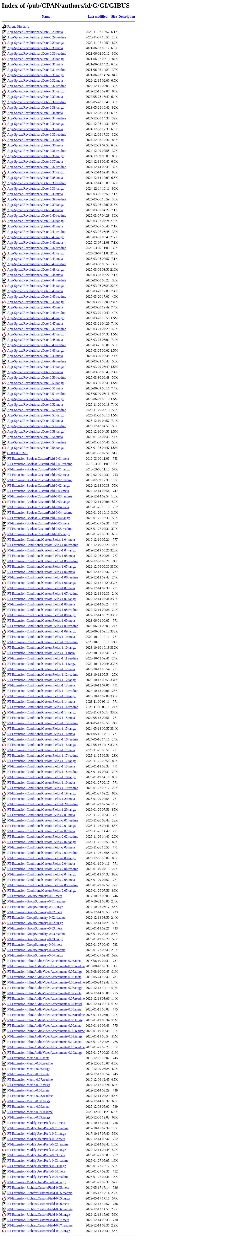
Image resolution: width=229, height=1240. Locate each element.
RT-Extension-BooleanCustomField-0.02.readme (39, 480)
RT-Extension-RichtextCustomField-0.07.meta (38, 1220)
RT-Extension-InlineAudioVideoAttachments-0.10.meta (44, 1042)
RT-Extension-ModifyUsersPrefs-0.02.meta (36, 1139)
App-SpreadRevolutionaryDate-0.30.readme (36, 53)
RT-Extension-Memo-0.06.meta (28, 1058)
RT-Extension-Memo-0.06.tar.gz (28, 1069)
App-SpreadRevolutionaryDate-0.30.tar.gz (35, 59)
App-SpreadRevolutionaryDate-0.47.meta (35, 323)
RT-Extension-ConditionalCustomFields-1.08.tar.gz (41, 615)
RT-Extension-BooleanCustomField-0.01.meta (38, 458)
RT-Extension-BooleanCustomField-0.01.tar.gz (38, 469)
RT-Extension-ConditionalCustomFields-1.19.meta (41, 782)
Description (127, 16)
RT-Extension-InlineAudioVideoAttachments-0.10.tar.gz (44, 1052)
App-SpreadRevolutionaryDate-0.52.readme (36, 410)
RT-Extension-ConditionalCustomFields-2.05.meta (41, 880)
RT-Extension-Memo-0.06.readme (30, 1063)
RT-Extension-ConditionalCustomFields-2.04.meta (41, 863)
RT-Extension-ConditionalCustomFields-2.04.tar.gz (41, 874)
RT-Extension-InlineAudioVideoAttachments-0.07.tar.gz (44, 1004)
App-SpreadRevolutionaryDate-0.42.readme (36, 248)
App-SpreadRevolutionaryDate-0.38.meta (35, 177)
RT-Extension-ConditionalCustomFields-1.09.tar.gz (41, 631)
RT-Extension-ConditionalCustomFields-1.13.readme (42, 690)
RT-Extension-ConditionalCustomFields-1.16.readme (42, 739)
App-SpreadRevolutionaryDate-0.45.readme (36, 296)
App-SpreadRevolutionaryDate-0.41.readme (36, 231)
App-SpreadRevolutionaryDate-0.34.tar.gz (35, 123)
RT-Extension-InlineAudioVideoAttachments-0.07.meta (44, 993)
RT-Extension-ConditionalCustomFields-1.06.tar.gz (41, 582)
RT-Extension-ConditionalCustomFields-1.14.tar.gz (41, 712)
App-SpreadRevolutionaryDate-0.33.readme (36, 102)
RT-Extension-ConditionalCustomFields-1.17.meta (41, 750)
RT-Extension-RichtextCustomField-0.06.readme (39, 1209)
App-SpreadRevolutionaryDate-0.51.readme (36, 393)
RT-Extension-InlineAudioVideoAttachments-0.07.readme (46, 998)
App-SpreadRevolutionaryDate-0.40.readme (36, 215)
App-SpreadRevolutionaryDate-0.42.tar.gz (35, 253)
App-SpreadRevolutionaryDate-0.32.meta (35, 80)
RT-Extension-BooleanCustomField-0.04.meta (38, 507)
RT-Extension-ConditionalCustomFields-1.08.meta (41, 604)
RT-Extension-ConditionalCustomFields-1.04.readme (42, 545)
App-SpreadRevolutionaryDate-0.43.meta (35, 258)
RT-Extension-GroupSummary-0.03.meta (34, 928)
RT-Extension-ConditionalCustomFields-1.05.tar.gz (41, 566)
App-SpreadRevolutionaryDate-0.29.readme (36, 37)
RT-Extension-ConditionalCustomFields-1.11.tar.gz (41, 663)
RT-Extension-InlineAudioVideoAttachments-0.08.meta (44, 1009)
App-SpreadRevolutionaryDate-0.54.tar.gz (35, 447)
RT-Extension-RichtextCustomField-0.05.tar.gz (38, 1198)
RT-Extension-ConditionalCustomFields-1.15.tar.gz (41, 728)
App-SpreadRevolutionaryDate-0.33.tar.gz (35, 107)
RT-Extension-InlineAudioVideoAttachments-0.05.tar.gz (44, 971)
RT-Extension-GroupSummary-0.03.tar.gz (35, 939)
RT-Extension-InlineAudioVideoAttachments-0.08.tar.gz (44, 1020)
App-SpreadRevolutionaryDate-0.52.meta (35, 404)
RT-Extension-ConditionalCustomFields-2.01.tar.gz (41, 825)
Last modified (98, 16)
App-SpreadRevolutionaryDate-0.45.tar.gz (35, 302)
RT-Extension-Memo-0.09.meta (28, 1106)
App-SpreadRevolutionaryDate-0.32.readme (36, 86)
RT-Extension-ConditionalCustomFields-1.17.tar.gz (41, 761)
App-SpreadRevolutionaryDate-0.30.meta (35, 48)
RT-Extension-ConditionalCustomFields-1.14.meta (41, 701)
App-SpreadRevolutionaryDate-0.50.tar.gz (35, 383)
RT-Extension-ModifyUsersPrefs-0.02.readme (37, 1144)
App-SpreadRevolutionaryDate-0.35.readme (36, 134)
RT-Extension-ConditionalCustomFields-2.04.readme (42, 869)
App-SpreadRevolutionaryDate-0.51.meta (35, 388)
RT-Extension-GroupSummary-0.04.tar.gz (35, 955)
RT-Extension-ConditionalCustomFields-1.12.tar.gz (41, 680)
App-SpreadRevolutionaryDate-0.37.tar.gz (35, 172)
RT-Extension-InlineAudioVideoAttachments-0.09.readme (46, 1031)
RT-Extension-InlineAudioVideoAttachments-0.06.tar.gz (44, 988)
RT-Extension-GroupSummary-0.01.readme (36, 901)
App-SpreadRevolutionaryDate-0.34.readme (36, 118)
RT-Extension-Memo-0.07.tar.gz (28, 1085)
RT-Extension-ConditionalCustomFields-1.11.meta (41, 653)
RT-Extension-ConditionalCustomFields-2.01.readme (42, 820)
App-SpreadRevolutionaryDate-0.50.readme (36, 377)
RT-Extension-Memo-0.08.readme (30, 1096)
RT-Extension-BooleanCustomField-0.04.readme (39, 512)
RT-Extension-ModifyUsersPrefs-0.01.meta (36, 1123)
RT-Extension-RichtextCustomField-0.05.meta (38, 1187)
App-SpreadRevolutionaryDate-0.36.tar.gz (35, 156)
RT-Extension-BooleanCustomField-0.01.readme (39, 464)
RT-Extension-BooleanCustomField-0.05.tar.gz (38, 534)
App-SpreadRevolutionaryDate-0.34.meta (35, 113)
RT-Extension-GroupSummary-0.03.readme (36, 934)
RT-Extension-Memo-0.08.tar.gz (28, 1101)
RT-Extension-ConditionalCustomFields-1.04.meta (41, 539)
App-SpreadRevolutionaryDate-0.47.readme (36, 329)
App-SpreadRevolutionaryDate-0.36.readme (36, 150)
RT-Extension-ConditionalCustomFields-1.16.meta (41, 734)
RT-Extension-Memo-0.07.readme (30, 1079)
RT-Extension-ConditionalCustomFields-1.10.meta (41, 636)
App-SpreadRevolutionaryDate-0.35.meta (35, 129)
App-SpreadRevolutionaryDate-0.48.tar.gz (35, 350)
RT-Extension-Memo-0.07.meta (28, 1074)
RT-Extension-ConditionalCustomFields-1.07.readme (42, 593)
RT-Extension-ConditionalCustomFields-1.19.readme (42, 788)
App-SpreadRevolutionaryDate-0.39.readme (36, 199)
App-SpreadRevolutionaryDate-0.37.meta (35, 161)
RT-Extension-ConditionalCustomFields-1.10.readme (42, 642)
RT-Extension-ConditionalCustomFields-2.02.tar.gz (41, 842)
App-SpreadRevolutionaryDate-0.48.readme (36, 345)
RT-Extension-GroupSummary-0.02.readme (36, 917)
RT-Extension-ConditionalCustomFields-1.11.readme (42, 658)
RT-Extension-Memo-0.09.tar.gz (28, 1117)
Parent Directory (18, 26)
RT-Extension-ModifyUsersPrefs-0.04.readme (37, 1177)
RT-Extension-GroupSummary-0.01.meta (34, 896)
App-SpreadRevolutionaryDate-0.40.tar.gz (35, 221)
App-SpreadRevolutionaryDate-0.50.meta (35, 372)
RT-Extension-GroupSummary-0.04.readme (36, 950)
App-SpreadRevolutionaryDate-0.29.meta (35, 32)
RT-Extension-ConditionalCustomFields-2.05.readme (42, 885)
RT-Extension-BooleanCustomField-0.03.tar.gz (38, 501)
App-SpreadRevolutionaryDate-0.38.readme (36, 183)
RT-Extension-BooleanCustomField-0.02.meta (38, 474)
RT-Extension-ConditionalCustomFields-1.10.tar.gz (41, 647)
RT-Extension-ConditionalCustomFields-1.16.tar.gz (41, 744)
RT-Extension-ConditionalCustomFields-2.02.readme (42, 836)
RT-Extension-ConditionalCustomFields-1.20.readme (42, 804)
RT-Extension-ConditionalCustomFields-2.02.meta (41, 831)
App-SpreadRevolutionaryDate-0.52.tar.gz (35, 415)
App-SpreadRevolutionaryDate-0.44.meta (35, 275)
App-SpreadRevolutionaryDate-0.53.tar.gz (35, 431)
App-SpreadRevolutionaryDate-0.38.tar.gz (35, 188)
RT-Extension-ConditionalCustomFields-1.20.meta (41, 798)
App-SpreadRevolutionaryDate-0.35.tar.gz (35, 140)
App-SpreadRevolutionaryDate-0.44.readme (36, 280)
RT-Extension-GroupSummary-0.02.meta (34, 912)
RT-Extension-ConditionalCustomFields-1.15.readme (42, 723)
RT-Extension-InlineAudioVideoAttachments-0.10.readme (46, 1047)
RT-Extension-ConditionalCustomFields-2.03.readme (42, 852)
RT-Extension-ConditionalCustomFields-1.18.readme (42, 771)
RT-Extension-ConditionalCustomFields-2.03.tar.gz (41, 858)
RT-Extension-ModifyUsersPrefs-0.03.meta (36, 1155)
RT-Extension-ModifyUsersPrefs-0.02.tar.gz (36, 1150)
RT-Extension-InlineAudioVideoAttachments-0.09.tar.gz (44, 1036)
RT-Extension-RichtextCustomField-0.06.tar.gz (38, 1214)
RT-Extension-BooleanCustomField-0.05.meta (38, 523)
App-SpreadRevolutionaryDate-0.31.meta (35, 64)
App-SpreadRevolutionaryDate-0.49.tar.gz (35, 366)
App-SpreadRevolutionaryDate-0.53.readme (36, 426)
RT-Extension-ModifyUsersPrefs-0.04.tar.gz (36, 1182)
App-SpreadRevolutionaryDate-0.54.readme (36, 442)
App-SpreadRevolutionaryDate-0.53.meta (35, 420)
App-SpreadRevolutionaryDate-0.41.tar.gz (35, 237)
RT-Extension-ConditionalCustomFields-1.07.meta (41, 588)
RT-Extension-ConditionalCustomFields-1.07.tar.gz (41, 599)
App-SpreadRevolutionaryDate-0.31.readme (36, 69)
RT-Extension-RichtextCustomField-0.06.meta (38, 1204)
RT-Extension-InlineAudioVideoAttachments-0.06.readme (46, 982)
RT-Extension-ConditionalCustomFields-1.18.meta (41, 766)
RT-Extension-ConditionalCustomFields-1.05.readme (42, 561)
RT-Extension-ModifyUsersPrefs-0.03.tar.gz (36, 1166)
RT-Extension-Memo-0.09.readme (30, 1112)
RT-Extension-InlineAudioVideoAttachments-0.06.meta (44, 977)
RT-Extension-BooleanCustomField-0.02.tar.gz (38, 485)
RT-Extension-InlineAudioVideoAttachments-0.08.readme (46, 1015)
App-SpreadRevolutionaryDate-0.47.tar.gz (35, 334)
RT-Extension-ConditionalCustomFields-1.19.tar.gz (41, 793)
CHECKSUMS (17, 453)
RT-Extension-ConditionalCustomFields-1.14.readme (42, 707)
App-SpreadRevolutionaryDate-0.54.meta (35, 437)
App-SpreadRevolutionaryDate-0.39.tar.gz (35, 204)
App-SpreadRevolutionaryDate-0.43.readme (36, 264)
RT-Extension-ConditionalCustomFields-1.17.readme (42, 755)
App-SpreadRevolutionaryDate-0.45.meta (35, 291)
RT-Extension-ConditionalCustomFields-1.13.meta (41, 685)
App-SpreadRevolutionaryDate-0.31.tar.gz (35, 75)
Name (46, 16)
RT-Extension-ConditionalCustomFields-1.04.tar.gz (41, 550)
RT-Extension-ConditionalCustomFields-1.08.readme (42, 609)
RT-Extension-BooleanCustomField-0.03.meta (38, 491)
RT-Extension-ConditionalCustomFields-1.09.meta (41, 620)
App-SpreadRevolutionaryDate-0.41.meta (35, 226)
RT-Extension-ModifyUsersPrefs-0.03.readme (37, 1160)
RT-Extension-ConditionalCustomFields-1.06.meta (41, 572)
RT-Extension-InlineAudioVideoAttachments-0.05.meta (44, 961)
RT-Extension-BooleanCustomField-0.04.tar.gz (38, 518)
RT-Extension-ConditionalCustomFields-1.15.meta (41, 717)
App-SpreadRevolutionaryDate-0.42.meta (35, 242)
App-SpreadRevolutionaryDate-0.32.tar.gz (35, 91)
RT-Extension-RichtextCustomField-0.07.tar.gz (38, 1231)
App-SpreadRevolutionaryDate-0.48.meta (35, 339)
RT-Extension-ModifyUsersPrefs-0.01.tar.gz (36, 1133)
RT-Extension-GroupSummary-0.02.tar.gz (35, 923)
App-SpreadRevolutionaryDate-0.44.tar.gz (35, 285)
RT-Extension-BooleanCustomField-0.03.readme (39, 496)
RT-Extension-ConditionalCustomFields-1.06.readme (42, 577)
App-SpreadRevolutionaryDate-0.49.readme (36, 361)
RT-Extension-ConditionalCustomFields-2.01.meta (41, 815)
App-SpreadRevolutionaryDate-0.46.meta (35, 307)
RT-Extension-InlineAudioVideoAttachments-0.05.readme (46, 966)
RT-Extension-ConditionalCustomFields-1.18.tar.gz (41, 777)
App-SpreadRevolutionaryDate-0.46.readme (36, 312)
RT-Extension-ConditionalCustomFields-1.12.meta (41, 669)
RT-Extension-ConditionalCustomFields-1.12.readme (42, 674)
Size (114, 16)
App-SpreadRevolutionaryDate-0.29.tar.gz (35, 42)
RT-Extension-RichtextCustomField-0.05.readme (39, 1193)
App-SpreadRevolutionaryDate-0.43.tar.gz (35, 269)
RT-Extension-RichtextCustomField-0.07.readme (39, 1225)
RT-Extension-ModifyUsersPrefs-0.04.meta (36, 1171)
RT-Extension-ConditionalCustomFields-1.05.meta (41, 555)
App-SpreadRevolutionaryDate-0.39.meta (35, 194)
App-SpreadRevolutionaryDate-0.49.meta (35, 356)
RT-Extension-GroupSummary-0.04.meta (34, 944)
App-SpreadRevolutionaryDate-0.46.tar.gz (35, 318)
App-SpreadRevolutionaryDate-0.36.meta (35, 145)
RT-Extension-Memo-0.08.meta (28, 1090)
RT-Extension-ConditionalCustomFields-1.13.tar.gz (41, 696)
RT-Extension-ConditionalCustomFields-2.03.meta (41, 847)
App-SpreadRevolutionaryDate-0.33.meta (35, 96)
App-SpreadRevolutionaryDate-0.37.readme (36, 167)
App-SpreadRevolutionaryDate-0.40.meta (35, 210)
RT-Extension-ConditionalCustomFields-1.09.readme (42, 626)
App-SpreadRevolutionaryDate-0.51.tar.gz (35, 399)
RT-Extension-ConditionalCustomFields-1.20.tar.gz (41, 809)
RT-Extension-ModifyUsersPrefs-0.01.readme (37, 1128)
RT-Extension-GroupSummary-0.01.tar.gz (35, 907)
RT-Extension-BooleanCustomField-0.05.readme (39, 528)
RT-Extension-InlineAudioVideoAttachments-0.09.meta (44, 1025)
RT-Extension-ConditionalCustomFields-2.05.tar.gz (41, 890)
